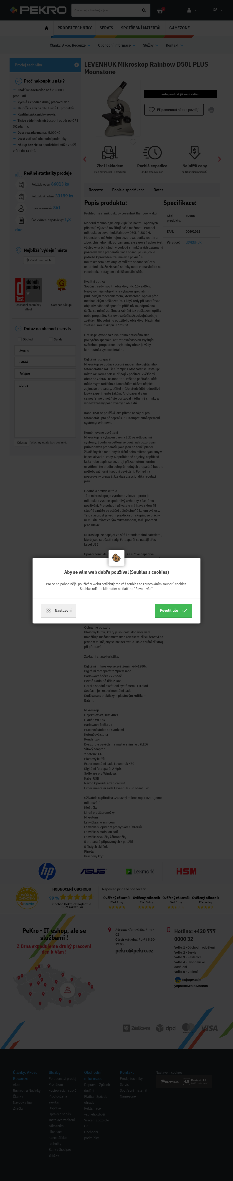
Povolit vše (173, 610)
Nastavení (58, 610)
